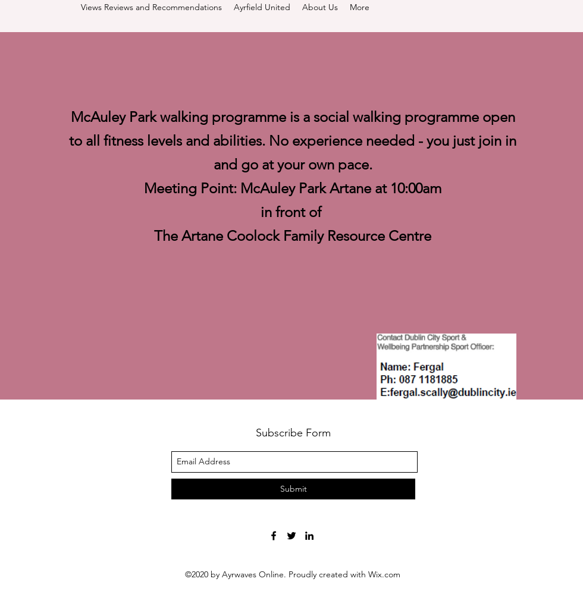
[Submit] (293, 489)
